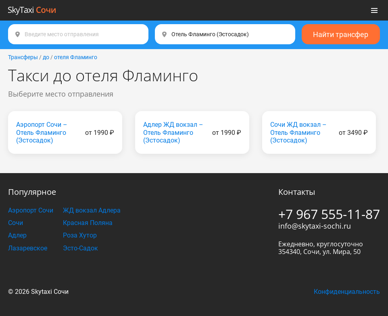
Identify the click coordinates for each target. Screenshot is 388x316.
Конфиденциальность (347, 291)
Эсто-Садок (80, 248)
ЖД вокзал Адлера (92, 210)
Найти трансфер (340, 34)
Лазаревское (27, 248)
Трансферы (23, 57)
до (46, 57)
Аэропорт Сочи (30, 210)
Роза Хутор (80, 235)
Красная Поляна (88, 223)
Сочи (15, 223)
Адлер (17, 235)
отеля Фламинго (75, 57)
